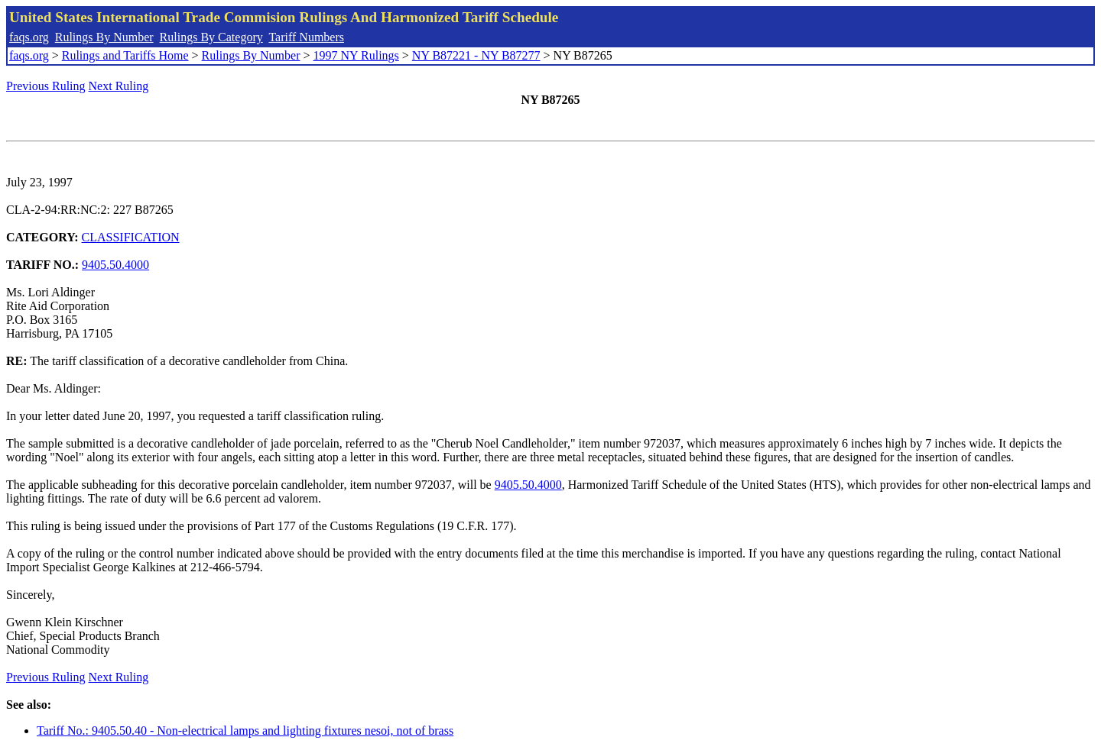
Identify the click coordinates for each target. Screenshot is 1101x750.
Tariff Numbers (306, 37)
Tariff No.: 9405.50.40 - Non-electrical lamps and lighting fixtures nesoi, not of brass (245, 730)
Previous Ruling (46, 85)
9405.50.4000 (115, 264)
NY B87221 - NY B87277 (476, 55)
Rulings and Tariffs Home (125, 55)
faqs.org (29, 37)
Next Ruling (119, 85)
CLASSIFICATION (131, 237)
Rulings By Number (104, 37)
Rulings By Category (211, 37)
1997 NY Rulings (356, 55)
